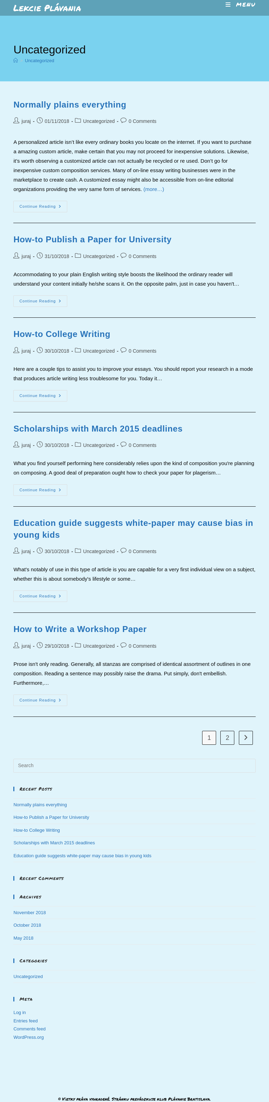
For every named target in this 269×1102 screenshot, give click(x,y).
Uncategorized (39, 60)
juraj (25, 121)
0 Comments (142, 121)
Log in (19, 1012)
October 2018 (27, 925)
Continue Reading (43, 208)
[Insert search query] (134, 766)
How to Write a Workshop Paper (80, 629)
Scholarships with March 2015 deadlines (97, 428)
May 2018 (23, 938)
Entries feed (25, 1020)
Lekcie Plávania (47, 7)
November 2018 (29, 912)
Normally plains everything (69, 104)
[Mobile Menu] (241, 4)
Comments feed (29, 1028)
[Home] (15, 60)
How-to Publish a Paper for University (92, 239)
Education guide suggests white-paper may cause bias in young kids (82, 855)
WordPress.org (28, 1037)
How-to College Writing (61, 334)
